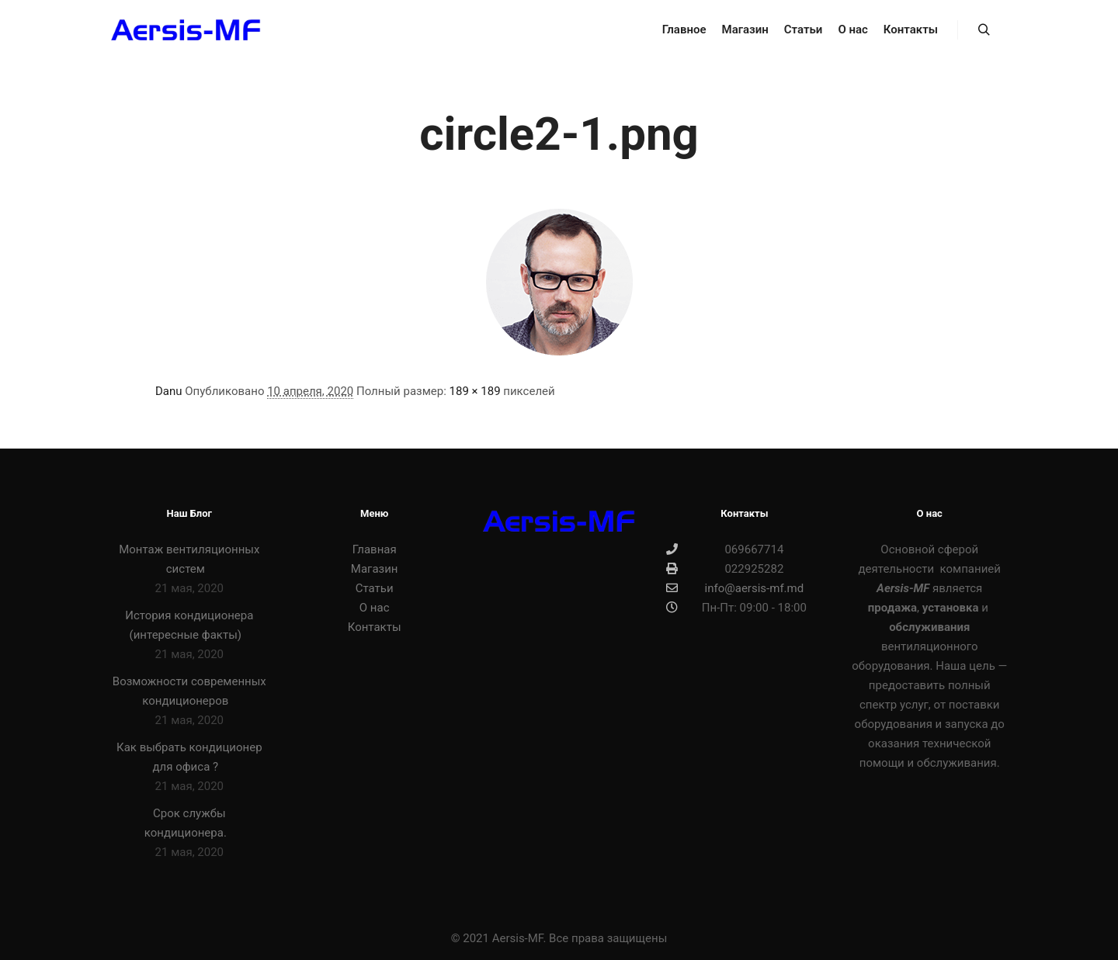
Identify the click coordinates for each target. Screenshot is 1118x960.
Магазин (374, 569)
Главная (374, 549)
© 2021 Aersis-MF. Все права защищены (559, 938)
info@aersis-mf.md (735, 588)
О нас (374, 608)
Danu (168, 391)
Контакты (374, 627)
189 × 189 (475, 391)
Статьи (375, 588)
